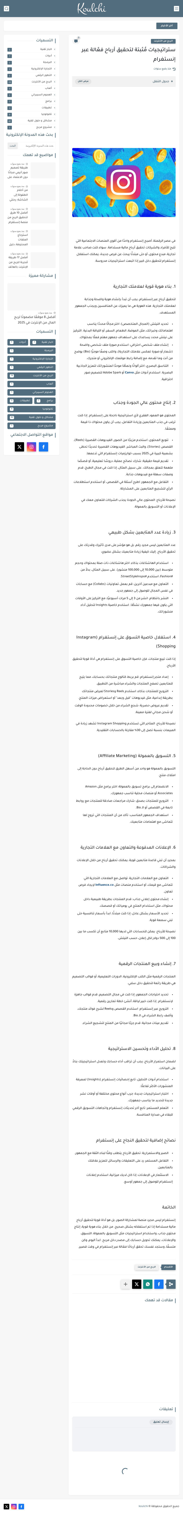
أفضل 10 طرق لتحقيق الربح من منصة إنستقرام (17, 218)
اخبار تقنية (30, 49)
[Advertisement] (124, 121)
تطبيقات (30, 108)
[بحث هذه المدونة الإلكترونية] (37, 145)
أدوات (30, 56)
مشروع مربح (30, 127)
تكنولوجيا (30, 114)
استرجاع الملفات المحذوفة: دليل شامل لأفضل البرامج (18, 241)
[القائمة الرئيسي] (176, 9)
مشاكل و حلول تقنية (30, 121)
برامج (30, 101)
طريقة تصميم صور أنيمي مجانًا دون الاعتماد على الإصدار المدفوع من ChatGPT (17, 173)
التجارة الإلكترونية (30, 69)
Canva (129, 373)
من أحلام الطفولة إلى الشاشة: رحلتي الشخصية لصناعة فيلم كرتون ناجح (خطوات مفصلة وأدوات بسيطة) (18, 196)
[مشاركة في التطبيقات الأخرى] (125, 1284)
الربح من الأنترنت (163, 41)
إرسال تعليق (161, 1422)
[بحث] (6, 9)
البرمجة (30, 62)
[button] (159, 1284)
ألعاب (30, 88)
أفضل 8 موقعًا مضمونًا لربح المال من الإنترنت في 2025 (35, 320)
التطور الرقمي (30, 75)
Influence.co (104, 885)
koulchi (143, 1506)
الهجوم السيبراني (30, 95)
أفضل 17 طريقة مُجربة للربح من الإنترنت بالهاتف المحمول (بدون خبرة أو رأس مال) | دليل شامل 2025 (18, 263)
